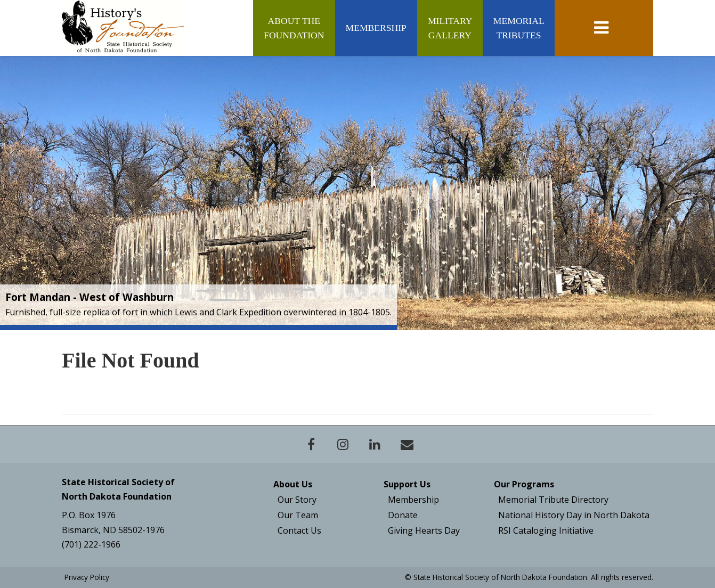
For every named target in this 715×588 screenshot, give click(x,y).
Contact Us (299, 530)
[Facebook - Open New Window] (311, 444)
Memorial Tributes (518, 27)
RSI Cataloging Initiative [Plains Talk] (546, 530)
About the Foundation (294, 27)
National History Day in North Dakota (573, 515)
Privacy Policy (86, 577)
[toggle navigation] (603, 28)
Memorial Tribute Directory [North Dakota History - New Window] (553, 499)
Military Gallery (450, 27)
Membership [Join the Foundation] (413, 499)
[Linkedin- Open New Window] (375, 444)
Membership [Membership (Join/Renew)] (376, 27)
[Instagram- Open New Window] (343, 444)
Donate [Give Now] (403, 515)
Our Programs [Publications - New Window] (524, 484)
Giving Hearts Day (424, 530)
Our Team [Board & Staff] (298, 515)
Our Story (297, 499)
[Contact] (407, 444)
